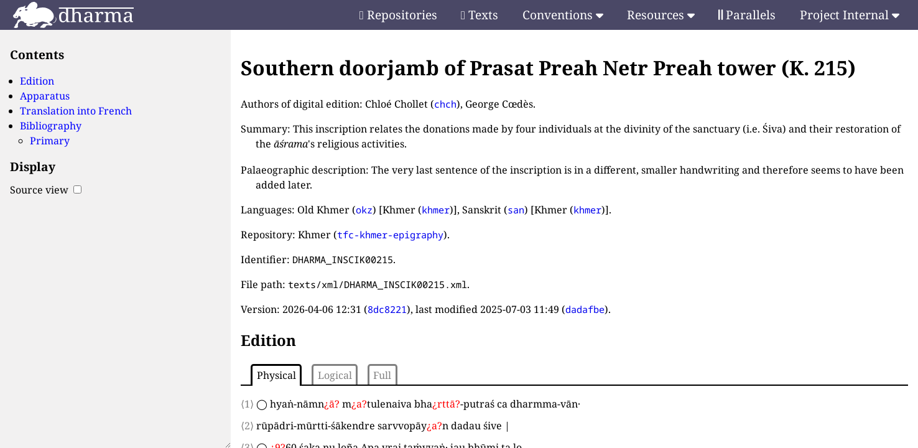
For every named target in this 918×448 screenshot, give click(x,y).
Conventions (562, 14)
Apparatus (45, 96)
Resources (661, 14)
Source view (45, 190)
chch (445, 104)
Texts (479, 14)
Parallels (747, 14)
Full (382, 375)
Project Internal (849, 14)
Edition (37, 81)
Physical (276, 375)
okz (364, 209)
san (516, 209)
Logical (335, 375)
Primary (50, 140)
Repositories (398, 14)
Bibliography (50, 126)
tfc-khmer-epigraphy (390, 234)
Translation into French (76, 111)
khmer (436, 209)
